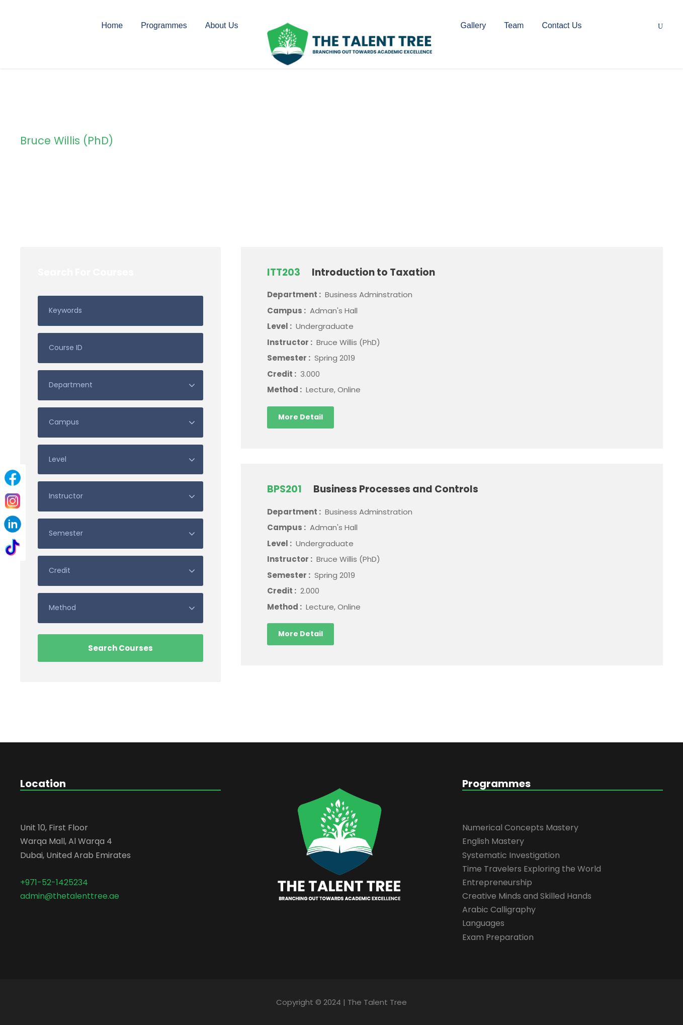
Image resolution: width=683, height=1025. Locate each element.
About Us (221, 25)
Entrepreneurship (497, 882)
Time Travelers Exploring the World (531, 869)
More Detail (300, 417)
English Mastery (493, 841)
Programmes (164, 25)
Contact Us (561, 25)
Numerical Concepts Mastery (520, 827)
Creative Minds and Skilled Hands (526, 896)
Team (514, 25)
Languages (483, 923)
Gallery (473, 25)
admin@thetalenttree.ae (69, 896)
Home (112, 25)
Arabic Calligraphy (499, 909)
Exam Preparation (498, 937)
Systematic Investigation (511, 855)
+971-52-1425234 (54, 882)
